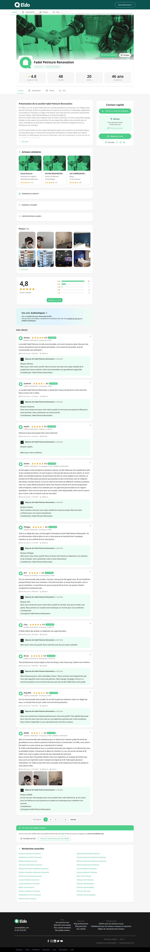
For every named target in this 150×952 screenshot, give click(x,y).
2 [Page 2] (50, 819)
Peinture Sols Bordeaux (85, 883)
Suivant (73, 819)
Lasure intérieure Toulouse (87, 868)
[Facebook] (117, 142)
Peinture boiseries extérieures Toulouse (91, 861)
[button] (90, 336)
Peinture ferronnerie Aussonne (30, 876)
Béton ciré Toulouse (84, 876)
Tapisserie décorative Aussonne (30, 865)
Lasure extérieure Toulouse (87, 872)
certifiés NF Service (73, 319)
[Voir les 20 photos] (109, 55)
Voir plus (23, 141)
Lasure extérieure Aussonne (29, 883)
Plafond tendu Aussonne (28, 861)
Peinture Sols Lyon (83, 891)
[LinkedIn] (124, 142)
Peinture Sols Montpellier (86, 895)
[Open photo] (26, 778)
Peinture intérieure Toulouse (29, 891)
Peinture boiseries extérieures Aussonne (34, 872)
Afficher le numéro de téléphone (115, 111)
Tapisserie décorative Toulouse (88, 853)
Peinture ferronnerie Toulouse (88, 865)
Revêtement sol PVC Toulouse (30, 895)
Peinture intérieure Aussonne (30, 853)
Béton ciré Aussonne (26, 887)
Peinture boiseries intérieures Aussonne (34, 868)
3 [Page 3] (55, 819)
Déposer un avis (115, 136)
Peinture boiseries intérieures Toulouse (91, 857)
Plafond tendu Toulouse (27, 898)
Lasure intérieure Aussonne (29, 880)
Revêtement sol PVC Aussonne (30, 857)
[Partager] (125, 55)
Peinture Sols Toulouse (85, 880)
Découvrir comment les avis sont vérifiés (54, 839)
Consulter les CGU (28, 839)
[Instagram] (120, 142)
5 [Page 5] (65, 819)
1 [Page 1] (45, 819)
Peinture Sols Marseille (85, 887)
